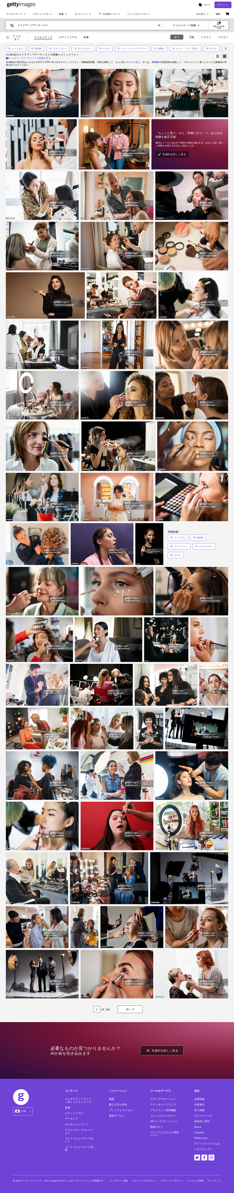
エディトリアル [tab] (68, 37)
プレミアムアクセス (120, 1110)
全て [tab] (176, 37)
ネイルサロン (83, 48)
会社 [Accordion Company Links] (196, 1090)
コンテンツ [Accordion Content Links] (71, 1090)
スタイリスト (58, 48)
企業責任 (199, 1104)
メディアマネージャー (163, 1098)
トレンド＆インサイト (163, 1115)
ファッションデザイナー (132, 48)
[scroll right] (225, 48)
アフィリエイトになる (207, 1143)
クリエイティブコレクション (79, 1131)
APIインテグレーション (164, 1121)
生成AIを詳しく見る (162, 1050)
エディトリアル (74, 1113)
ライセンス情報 (195, 1180)
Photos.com (201, 1137)
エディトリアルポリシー (144, 1180)
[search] (13, 25)
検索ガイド (156, 1126)
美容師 (36, 48)
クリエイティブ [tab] (43, 37)
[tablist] (61, 37)
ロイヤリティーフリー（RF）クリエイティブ (78, 1100)
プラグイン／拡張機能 (163, 1110)
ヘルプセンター (203, 1149)
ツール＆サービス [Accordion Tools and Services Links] (160, 1090)
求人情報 (199, 1110)
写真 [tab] (191, 37)
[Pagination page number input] (96, 1009)
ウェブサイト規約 (119, 1180)
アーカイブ (71, 1118)
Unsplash (199, 1132)
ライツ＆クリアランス (163, 1104)
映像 (67, 1107)
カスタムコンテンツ (76, 1124)
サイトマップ (214, 1180)
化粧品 (159, 48)
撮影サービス (117, 1115)
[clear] (160, 25)
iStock (197, 1126)
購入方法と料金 (118, 1104)
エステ (105, 48)
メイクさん (16, 48)
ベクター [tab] (223, 37)
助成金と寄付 (202, 1121)
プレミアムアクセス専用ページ (164, 1134)
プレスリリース (203, 1115)
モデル (212, 48)
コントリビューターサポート (79, 1140)
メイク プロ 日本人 (185, 48)
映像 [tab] (86, 37)
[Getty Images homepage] (21, 4)
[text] (87, 25)
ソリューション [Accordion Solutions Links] (118, 1090)
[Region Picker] (23, 1111)
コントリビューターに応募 (79, 1148)
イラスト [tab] (206, 37)
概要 (111, 1098)
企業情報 (199, 1098)
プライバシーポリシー (172, 1180)
